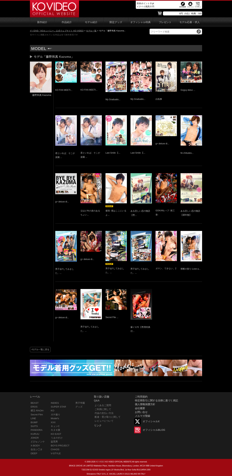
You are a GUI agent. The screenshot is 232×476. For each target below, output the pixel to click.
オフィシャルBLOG (154, 429)
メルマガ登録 (142, 415)
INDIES (55, 403)
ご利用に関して (103, 409)
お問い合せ (141, 412)
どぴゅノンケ (38, 441)
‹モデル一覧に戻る (40, 349)
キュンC (55, 426)
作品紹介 (67, 22)
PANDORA (36, 430)
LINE (33, 418)
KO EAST (56, 434)
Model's (55, 418)
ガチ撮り (55, 414)
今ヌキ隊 (55, 430)
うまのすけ (57, 437)
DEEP (34, 453)
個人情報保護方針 (145, 404)
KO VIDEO (100, 462)
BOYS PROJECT (60, 445)
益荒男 (54, 441)
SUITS (34, 426)
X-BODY (35, 445)
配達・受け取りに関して (108, 417)
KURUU (35, 434)
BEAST (35, 403)
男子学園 (80, 403)
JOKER (35, 437)
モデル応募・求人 (189, 22)
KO (52, 410)
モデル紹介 (91, 22)
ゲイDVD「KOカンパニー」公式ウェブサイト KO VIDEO (57, 31)
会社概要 (140, 408)
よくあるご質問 (103, 405)
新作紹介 (42, 22)
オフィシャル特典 (140, 22)
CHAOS (55, 449)
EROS (34, 406)
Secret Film (37, 414)
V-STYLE (56, 453)
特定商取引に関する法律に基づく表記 (156, 400)
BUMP (34, 422)
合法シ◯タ (36, 449)
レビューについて (104, 421)
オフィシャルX (151, 421)
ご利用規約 (141, 396)
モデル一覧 (91, 31)
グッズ (78, 406)
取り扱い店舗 (101, 396)
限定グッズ (115, 22)
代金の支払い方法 (104, 413)
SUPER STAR (58, 406)
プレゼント (165, 22)
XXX (53, 422)
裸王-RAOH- (37, 410)
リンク (98, 425)
